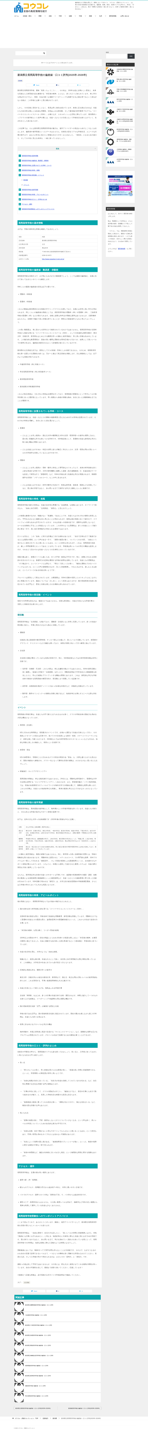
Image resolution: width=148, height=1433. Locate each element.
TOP (26, 1418)
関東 (40, 16)
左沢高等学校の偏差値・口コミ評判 (125, 160)
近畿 (70, 16)
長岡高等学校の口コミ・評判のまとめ (34, 199)
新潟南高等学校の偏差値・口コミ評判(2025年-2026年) (84, 1408)
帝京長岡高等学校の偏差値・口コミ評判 (36, 1396)
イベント (26, 185)
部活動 (25, 180)
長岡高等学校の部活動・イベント (33, 175)
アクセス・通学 (27, 204)
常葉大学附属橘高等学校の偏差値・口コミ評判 (125, 90)
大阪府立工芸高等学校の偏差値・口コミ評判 (125, 110)
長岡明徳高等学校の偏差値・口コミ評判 (36, 1365)
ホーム (16, 16)
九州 (100, 16)
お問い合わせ (124, 16)
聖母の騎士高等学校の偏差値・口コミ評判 (124, 80)
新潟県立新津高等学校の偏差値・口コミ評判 (38, 1375)
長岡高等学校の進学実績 (30, 189)
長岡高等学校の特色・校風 (31, 170)
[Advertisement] (74, 33)
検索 (107, 52)
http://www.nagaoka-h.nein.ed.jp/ (53, 259)
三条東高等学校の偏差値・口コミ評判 (36, 1315)
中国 (80, 16)
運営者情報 (112, 16)
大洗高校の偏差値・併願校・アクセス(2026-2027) (125, 150)
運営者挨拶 (121, 248)
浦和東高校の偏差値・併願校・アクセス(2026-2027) (124, 140)
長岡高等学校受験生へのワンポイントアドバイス (38, 209)
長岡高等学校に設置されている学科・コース (36, 165)
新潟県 (20, 80)
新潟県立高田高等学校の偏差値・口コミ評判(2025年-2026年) (33, 1408)
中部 (60, 16)
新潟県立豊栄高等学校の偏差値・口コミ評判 (38, 1345)
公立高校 (26, 1282)
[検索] (30, 53)
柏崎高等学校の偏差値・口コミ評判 (35, 1386)
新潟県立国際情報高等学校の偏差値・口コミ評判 (39, 1305)
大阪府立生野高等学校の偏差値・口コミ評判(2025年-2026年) (125, 121)
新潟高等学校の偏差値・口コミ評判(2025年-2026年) (125, 130)
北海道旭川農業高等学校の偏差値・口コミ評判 (125, 70)
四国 (90, 16)
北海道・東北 (27, 16)
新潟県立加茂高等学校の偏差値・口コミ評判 (38, 1335)
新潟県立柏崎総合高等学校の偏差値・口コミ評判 (39, 1355)
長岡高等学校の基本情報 (30, 156)
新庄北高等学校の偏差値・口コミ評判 (125, 100)
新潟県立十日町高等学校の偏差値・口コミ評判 (38, 1325)
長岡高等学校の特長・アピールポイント (35, 194)
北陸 (50, 16)
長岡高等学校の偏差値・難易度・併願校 (35, 160)
